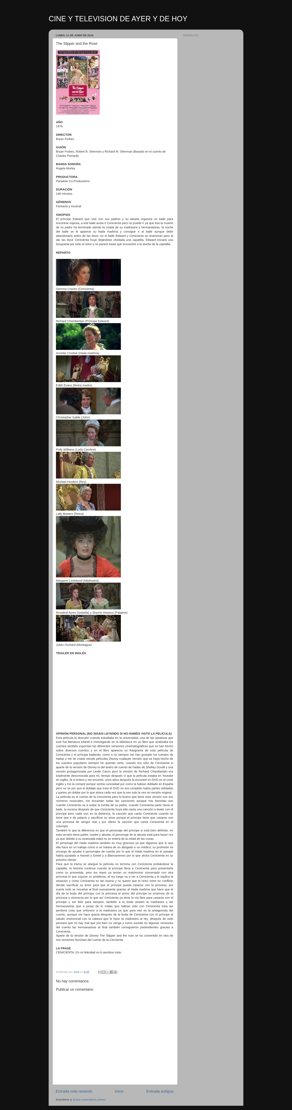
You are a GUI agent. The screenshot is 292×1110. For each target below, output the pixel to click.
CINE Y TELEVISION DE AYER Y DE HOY (118, 19)
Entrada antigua (159, 1091)
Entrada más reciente (74, 1091)
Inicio (119, 1091)
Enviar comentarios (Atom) (89, 1099)
